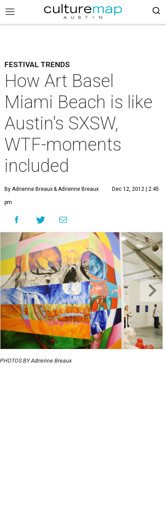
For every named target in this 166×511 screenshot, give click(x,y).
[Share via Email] (63, 220)
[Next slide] (151, 291)
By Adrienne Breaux (28, 189)
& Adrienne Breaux (75, 189)
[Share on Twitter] (41, 219)
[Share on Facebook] (16, 219)
